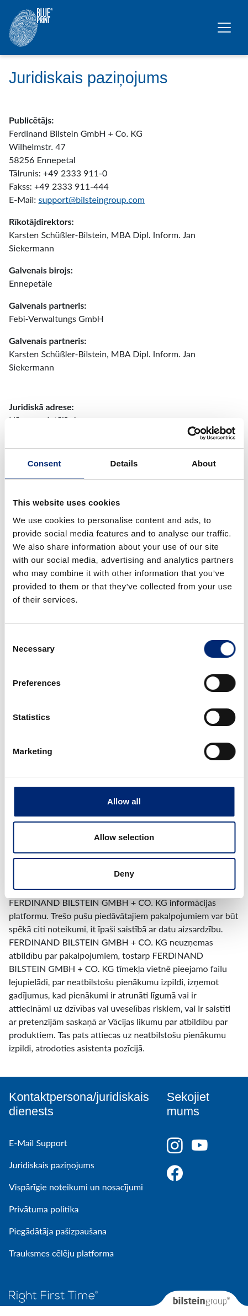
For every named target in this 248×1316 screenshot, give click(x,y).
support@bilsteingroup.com (91, 199)
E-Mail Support (38, 1142)
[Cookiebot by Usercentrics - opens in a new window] (187, 433)
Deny (124, 873)
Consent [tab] (44, 463)
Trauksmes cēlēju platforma (61, 1253)
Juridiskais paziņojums (51, 1164)
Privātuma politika (44, 1209)
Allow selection (124, 837)
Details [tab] (124, 463)
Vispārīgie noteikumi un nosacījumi (76, 1186)
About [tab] (204, 463)
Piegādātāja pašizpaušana (58, 1231)
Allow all (124, 801)
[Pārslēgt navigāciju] (224, 27)
